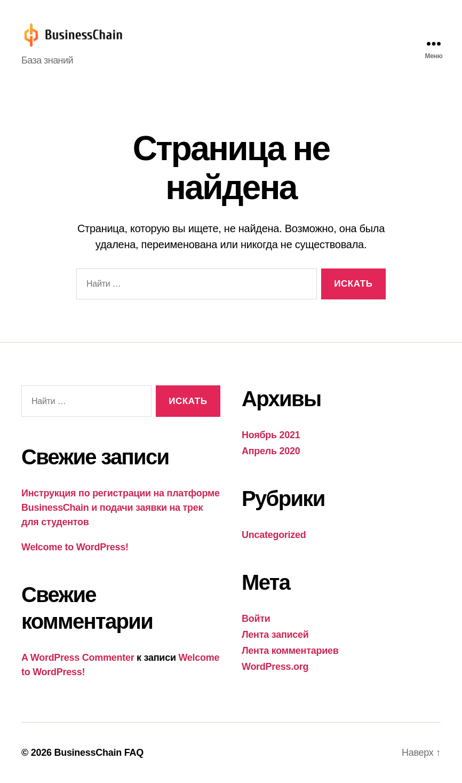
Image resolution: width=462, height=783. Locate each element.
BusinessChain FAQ (98, 752)
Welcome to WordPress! (75, 547)
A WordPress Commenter (77, 657)
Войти (256, 618)
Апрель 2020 (271, 451)
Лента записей (275, 634)
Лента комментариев (290, 650)
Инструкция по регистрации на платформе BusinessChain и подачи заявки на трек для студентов (120, 507)
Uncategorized (274, 534)
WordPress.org (275, 666)
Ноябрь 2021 (271, 435)
